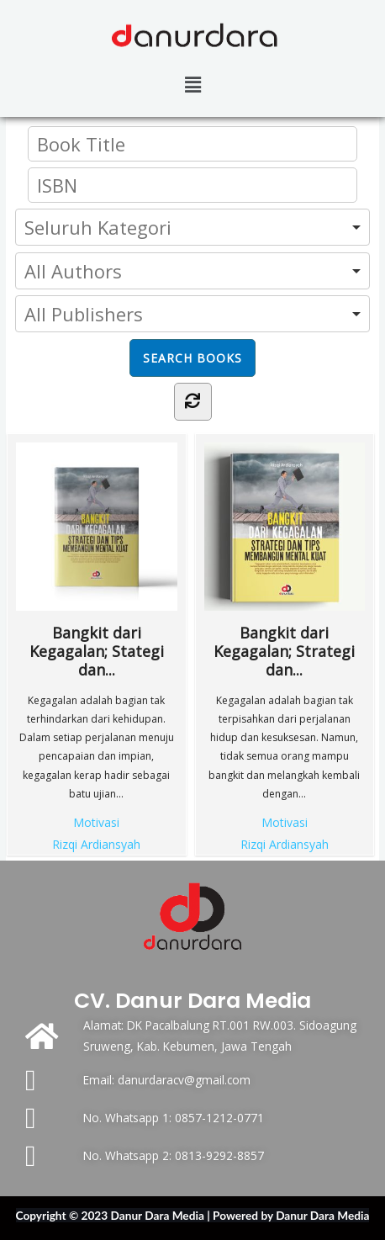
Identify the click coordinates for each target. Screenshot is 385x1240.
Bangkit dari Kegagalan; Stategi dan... (96, 560)
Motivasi (96, 822)
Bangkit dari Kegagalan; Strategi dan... (284, 560)
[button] (192, 84)
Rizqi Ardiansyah (96, 844)
